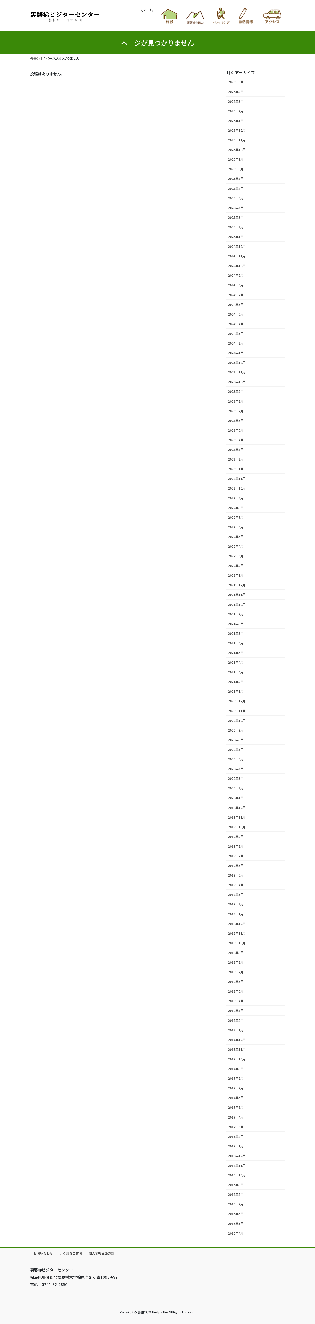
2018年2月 (236, 1020)
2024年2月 (236, 343)
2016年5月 (236, 1223)
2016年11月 (236, 1165)
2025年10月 (236, 149)
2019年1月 (236, 914)
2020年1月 (236, 797)
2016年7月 (236, 1204)
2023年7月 (236, 411)
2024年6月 (236, 304)
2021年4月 (236, 662)
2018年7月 (236, 972)
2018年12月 (236, 923)
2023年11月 (236, 372)
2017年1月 (236, 1146)
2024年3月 (236, 333)
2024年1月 (236, 352)
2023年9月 (236, 391)
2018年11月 (236, 933)
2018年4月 (236, 1001)
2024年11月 (236, 256)
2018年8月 (236, 962)
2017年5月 (236, 1107)
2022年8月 (236, 507)
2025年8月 (236, 169)
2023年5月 (236, 430)
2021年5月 (236, 652)
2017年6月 (236, 1097)
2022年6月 (236, 527)
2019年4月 (236, 885)
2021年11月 (236, 594)
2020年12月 (236, 701)
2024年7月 (236, 295)
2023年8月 (236, 401)
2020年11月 (236, 711)
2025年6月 (236, 188)
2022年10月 (236, 488)
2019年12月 (236, 807)
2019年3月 (236, 894)
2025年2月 (236, 227)
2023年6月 (236, 420)
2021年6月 (236, 643)
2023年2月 (236, 459)
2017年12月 (236, 1039)
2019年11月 (236, 817)
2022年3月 (236, 556)
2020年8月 (236, 739)
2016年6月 (236, 1213)
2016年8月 (236, 1194)
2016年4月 (236, 1233)
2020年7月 (236, 749)
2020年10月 (236, 720)
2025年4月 (236, 207)
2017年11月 (236, 1049)
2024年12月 (236, 246)
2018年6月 (236, 981)
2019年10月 (236, 827)
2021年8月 (236, 623)
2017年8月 (236, 1078)
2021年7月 (236, 633)
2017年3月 (236, 1127)
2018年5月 (236, 991)
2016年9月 (236, 1184)
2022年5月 (236, 536)
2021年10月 (236, 604)
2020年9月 (236, 730)
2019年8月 (236, 846)
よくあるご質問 (70, 1253)
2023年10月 (236, 381)
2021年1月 (236, 691)
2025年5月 (236, 198)
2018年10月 (236, 943)
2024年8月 (236, 285)
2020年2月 (236, 788)
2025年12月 (236, 130)
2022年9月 (236, 498)
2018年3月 (236, 1010)
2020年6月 (236, 759)
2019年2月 (236, 904)
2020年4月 (236, 768)
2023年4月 (236, 440)
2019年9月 (236, 836)
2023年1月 (236, 469)
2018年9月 (236, 952)
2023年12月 (236, 362)
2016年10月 (236, 1175)
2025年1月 (236, 236)
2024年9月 (236, 275)
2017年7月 (236, 1088)
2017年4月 (236, 1117)
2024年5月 (236, 314)
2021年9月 (236, 614)
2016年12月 (236, 1155)
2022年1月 (236, 575)
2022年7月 (236, 517)
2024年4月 (236, 324)
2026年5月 (236, 82)
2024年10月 (236, 265)
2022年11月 (236, 478)
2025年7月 (236, 178)
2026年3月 (236, 101)
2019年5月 (236, 875)
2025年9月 (236, 159)
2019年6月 (236, 865)
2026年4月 (236, 91)
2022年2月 (236, 565)
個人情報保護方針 (101, 1253)
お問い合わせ (43, 1253)
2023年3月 (236, 449)
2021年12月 (236, 585)
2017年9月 (236, 1068)
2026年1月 (236, 120)
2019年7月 (236, 856)
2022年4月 (236, 546)
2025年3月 (236, 217)
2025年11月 (236, 140)
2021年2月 (236, 681)
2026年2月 (236, 111)
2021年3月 (236, 672)
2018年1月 (236, 1030)
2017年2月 (236, 1136)
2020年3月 (236, 778)
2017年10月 (236, 1059)
